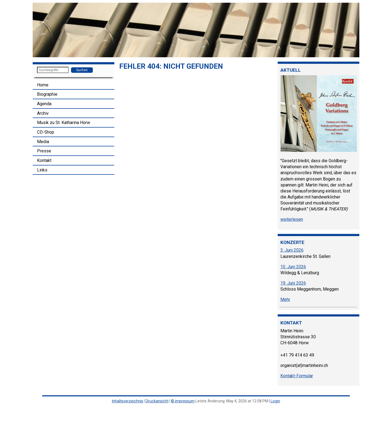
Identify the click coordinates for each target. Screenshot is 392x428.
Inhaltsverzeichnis (127, 401)
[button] (37, 30)
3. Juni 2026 (292, 250)
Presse (44, 150)
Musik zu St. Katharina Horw (63, 122)
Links (42, 170)
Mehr (285, 299)
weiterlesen (291, 219)
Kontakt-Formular (296, 375)
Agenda (44, 103)
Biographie (47, 94)
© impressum (183, 401)
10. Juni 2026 (293, 266)
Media (43, 141)
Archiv (43, 113)
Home (42, 85)
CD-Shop (45, 132)
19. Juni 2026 (293, 283)
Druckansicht (157, 401)
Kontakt (44, 160)
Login (275, 401)
